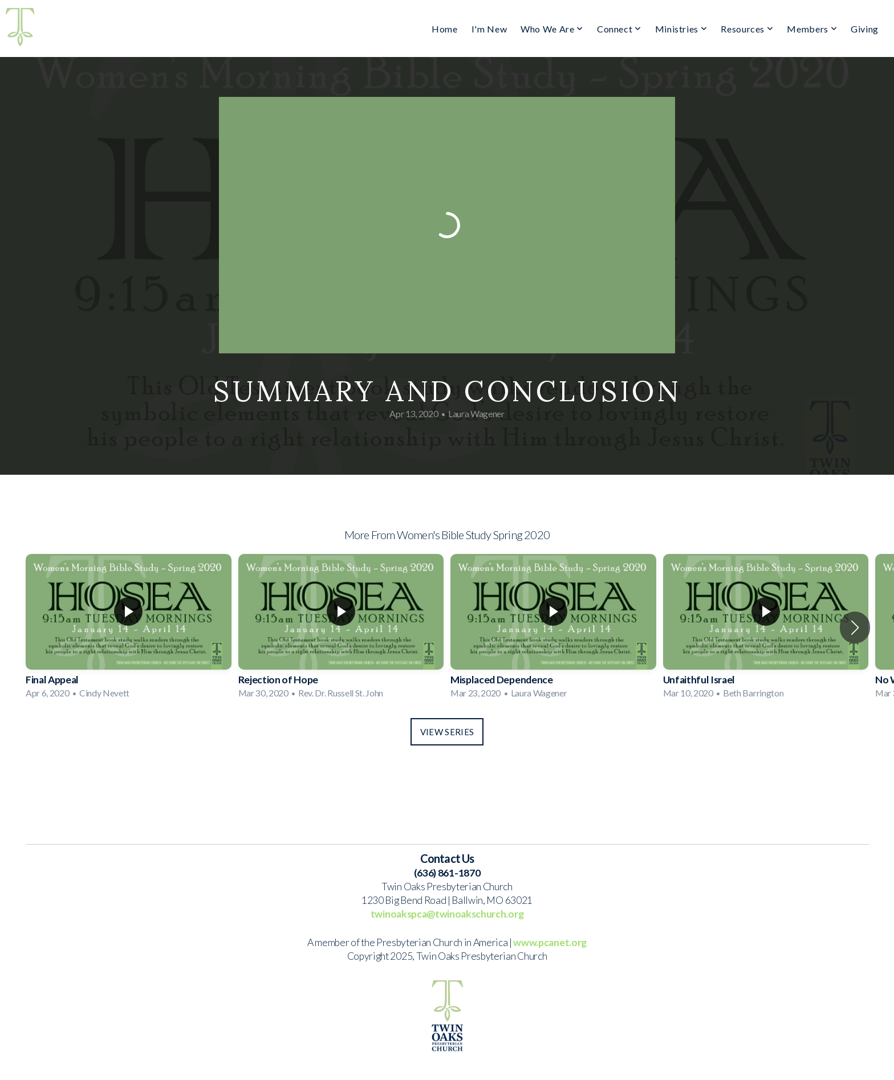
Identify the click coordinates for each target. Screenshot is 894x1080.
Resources (747, 28)
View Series (447, 732)
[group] (128, 627)
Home (445, 28)
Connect (619, 28)
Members (812, 28)
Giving (865, 28)
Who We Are (552, 28)
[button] (855, 627)
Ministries (681, 28)
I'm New (489, 28)
